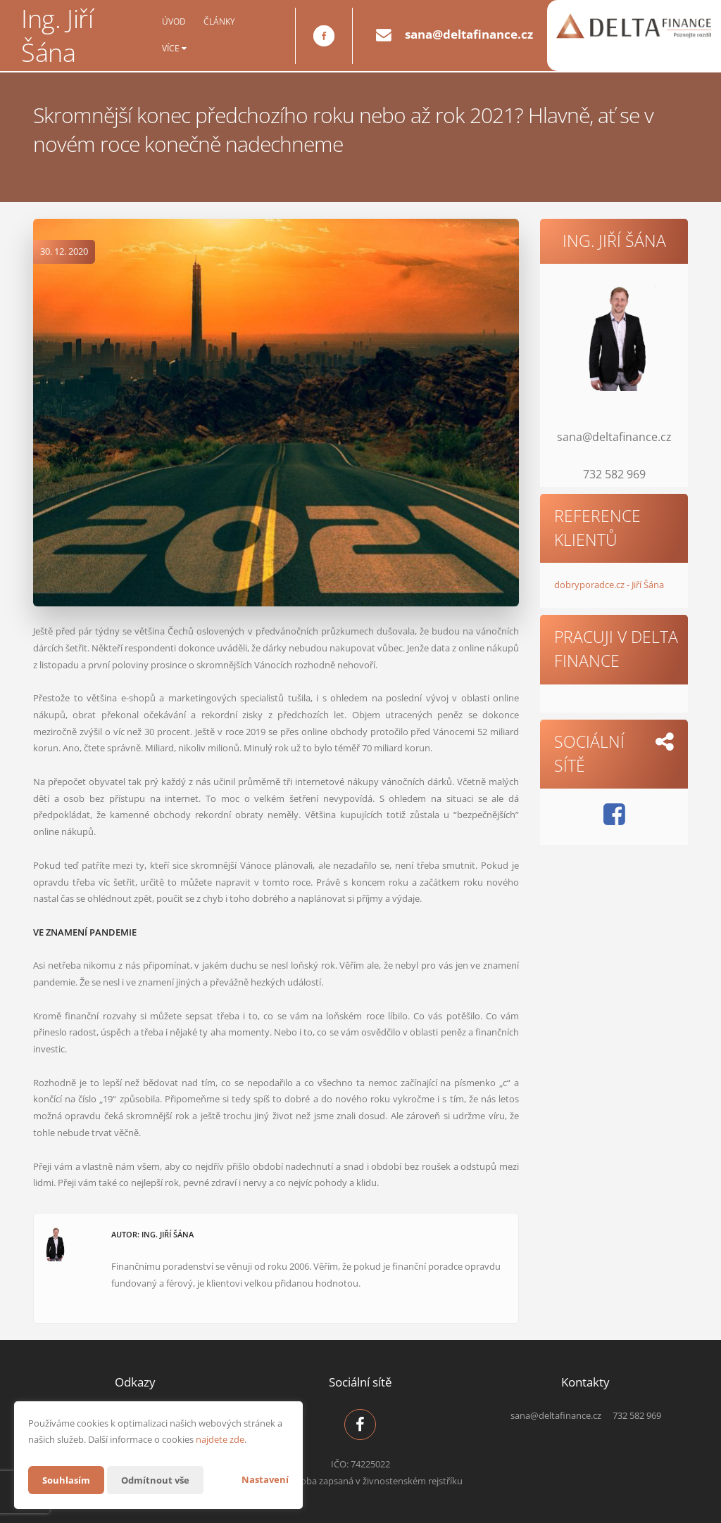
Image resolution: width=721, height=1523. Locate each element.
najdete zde (220, 1439)
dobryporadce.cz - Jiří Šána (609, 584)
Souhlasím (67, 1479)
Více (174, 48)
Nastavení (265, 1479)
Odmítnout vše (160, 1479)
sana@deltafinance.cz (469, 33)
